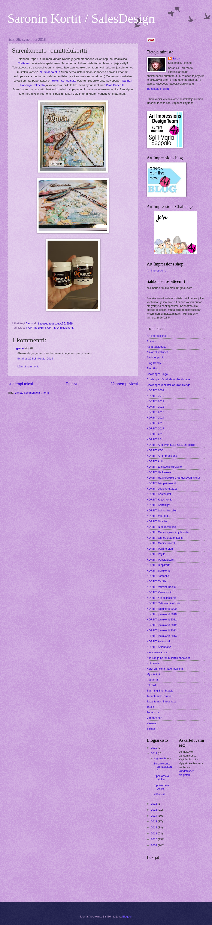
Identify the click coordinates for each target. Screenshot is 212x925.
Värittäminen (154, 717)
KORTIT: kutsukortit (158, 641)
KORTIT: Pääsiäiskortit (160, 559)
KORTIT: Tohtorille (158, 576)
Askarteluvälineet (157, 352)
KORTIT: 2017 (155, 428)
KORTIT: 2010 (155, 395)
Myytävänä (153, 674)
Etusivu (72, 384)
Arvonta (151, 341)
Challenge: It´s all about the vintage (168, 379)
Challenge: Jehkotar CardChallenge (168, 385)
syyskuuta (160, 758)
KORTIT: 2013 (155, 412)
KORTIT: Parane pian (160, 548)
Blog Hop (152, 368)
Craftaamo (24, 63)
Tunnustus (153, 712)
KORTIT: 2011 (155, 401)
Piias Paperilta (115, 85)
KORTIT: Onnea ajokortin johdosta (168, 532)
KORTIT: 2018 (35, 327)
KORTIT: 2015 (155, 423)
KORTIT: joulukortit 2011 (162, 619)
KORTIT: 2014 (155, 417)
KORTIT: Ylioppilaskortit (161, 597)
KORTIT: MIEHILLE (158, 515)
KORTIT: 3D (154, 439)
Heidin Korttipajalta (64, 80)
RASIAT (152, 685)
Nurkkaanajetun (50, 72)
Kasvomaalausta (157, 652)
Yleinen (151, 723)
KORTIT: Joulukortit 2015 (162, 488)
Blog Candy (154, 363)
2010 (154, 839)
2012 (154, 827)
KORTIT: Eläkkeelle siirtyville (164, 466)
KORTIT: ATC (155, 450)
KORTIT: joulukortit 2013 (162, 630)
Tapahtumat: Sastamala (161, 701)
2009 (154, 845)
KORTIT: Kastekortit (159, 494)
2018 (154, 753)
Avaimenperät (155, 357)
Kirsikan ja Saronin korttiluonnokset (168, 658)
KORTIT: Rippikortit (158, 565)
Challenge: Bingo (157, 374)
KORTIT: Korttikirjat (158, 504)
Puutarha (152, 679)
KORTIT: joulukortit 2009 (162, 608)
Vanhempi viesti (124, 384)
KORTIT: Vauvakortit (159, 592)
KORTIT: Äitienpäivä (159, 647)
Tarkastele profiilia (158, 88)
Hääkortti (159, 794)
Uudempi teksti (20, 384)
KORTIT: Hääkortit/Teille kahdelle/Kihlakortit (173, 477)
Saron (176, 58)
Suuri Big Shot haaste (160, 690)
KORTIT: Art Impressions (162, 455)
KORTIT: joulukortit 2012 (162, 625)
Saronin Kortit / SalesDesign (81, 18)
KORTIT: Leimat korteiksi (162, 510)
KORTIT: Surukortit (158, 570)
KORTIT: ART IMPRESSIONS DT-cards (171, 444)
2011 (154, 833)
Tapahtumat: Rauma (159, 696)
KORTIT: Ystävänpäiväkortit (164, 603)
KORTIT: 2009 (155, 390)
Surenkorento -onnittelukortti (163, 767)
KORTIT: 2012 (155, 406)
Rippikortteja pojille (161, 787)
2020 (154, 747)
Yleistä (151, 728)
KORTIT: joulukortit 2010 (162, 614)
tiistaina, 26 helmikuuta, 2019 (35, 358)
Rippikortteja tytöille (161, 777)
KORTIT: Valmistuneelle (161, 586)
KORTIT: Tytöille (157, 581)
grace (20, 348)
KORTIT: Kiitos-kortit (159, 499)
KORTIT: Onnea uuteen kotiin (165, 537)
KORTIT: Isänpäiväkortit (161, 483)
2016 (154, 803)
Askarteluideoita (156, 346)
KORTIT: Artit (155, 461)
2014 (154, 815)
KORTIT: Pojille (156, 554)
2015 (154, 809)
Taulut (150, 706)
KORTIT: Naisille (157, 521)
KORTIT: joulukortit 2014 (162, 636)
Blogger (127, 916)
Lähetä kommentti (28, 366)
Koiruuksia (153, 663)
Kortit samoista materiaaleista (165, 668)
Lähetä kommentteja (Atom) (32, 392)
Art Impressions (156, 270)
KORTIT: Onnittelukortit (59, 327)
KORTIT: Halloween (159, 472)
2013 (154, 821)
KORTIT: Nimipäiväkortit (161, 526)
